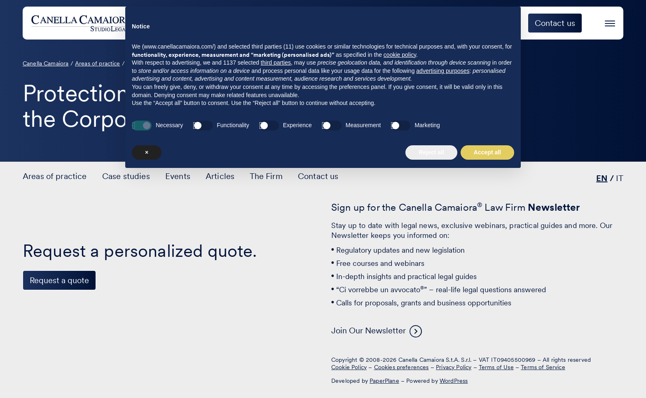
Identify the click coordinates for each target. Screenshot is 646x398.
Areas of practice (304, 23)
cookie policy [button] (400, 278)
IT (619, 178)
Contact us (318, 176)
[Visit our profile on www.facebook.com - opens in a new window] (58, 366)
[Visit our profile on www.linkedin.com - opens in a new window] (32, 366)
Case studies (381, 23)
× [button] (146, 375)
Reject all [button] (431, 375)
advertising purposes (442, 294)
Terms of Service (543, 367)
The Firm (489, 23)
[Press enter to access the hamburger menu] (610, 22)
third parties (276, 286)
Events (439, 23)
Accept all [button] (487, 375)
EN (601, 178)
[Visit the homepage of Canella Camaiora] (92, 23)
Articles (220, 176)
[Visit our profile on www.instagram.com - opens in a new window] (84, 366)
